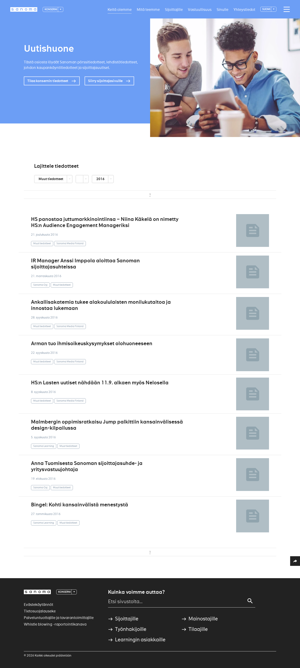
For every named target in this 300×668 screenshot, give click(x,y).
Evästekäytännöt (38, 604)
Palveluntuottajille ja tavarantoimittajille (59, 617)
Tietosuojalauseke (40, 611)
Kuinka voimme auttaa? (136, 592)
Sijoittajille (174, 9)
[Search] (250, 601)
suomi (266, 9)
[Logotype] (23, 9)
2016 (100, 179)
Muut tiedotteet (51, 179)
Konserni (51, 9)
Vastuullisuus (199, 9)
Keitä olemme (120, 9)
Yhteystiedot (244, 9)
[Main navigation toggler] (286, 9)
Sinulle (222, 9)
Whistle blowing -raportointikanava (55, 624)
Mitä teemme (148, 9)
